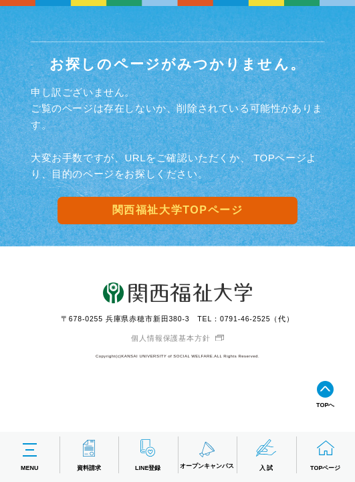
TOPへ (325, 394)
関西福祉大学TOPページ (177, 210)
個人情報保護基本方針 (170, 338)
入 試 (266, 454)
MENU (30, 454)
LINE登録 (148, 454)
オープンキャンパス (207, 453)
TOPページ (325, 454)
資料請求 (89, 454)
